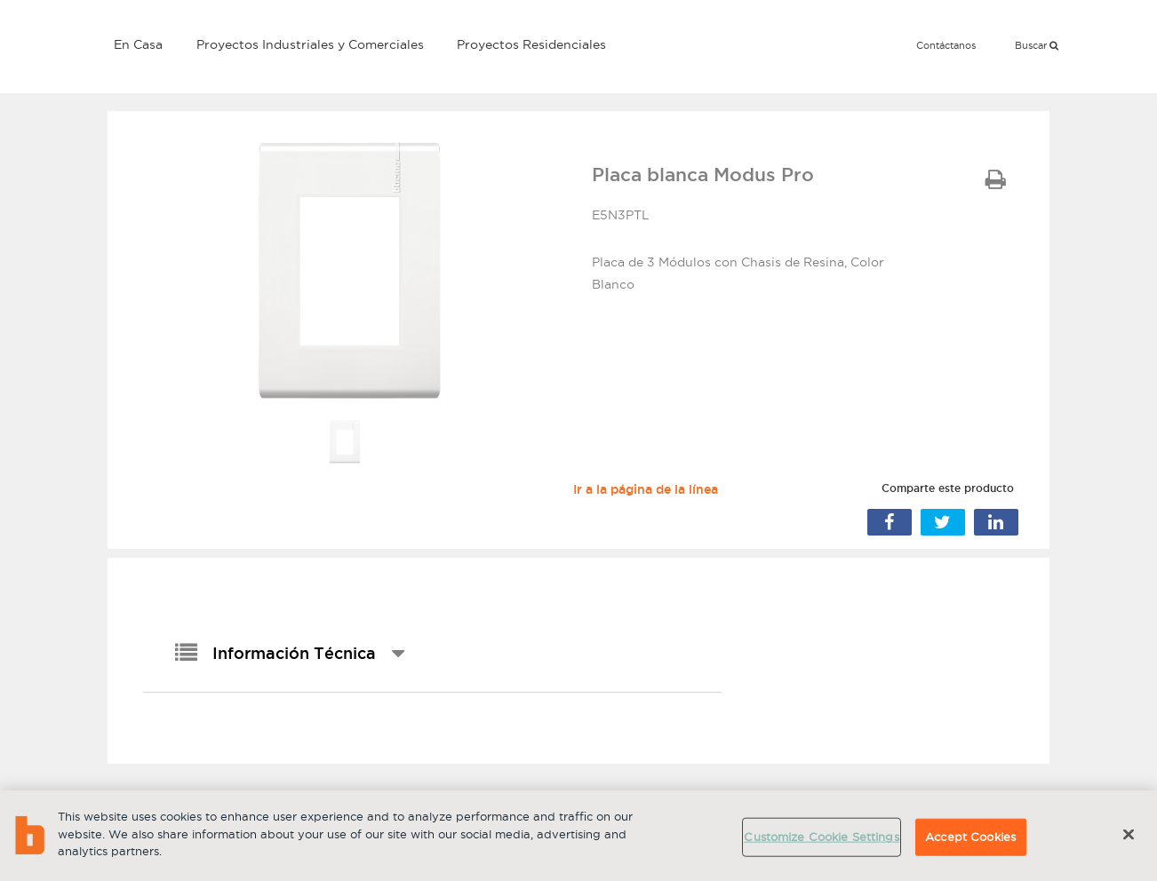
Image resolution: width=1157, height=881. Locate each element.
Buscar (1036, 45)
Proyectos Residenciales (531, 44)
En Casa (138, 44)
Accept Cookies (970, 836)
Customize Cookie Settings (821, 836)
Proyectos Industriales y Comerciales (310, 44)
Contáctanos (946, 45)
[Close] (1128, 834)
